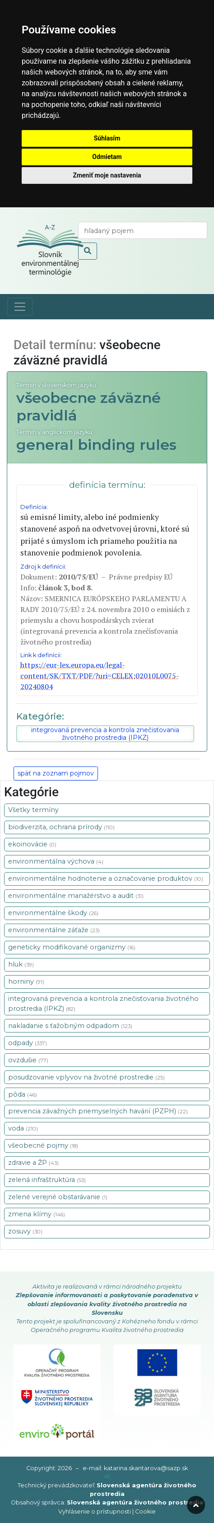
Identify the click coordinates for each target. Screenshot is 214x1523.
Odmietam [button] (106, 156)
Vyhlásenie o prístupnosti (94, 1511)
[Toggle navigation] (20, 307)
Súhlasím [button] (107, 138)
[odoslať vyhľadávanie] (87, 251)
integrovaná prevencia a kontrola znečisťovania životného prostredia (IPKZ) (105, 734)
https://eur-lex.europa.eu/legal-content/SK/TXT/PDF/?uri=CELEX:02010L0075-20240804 (99, 675)
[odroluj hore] (196, 1505)
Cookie (145, 1511)
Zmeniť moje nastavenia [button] (107, 175)
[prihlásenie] (107, 1476)
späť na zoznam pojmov (56, 773)
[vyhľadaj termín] (142, 230)
